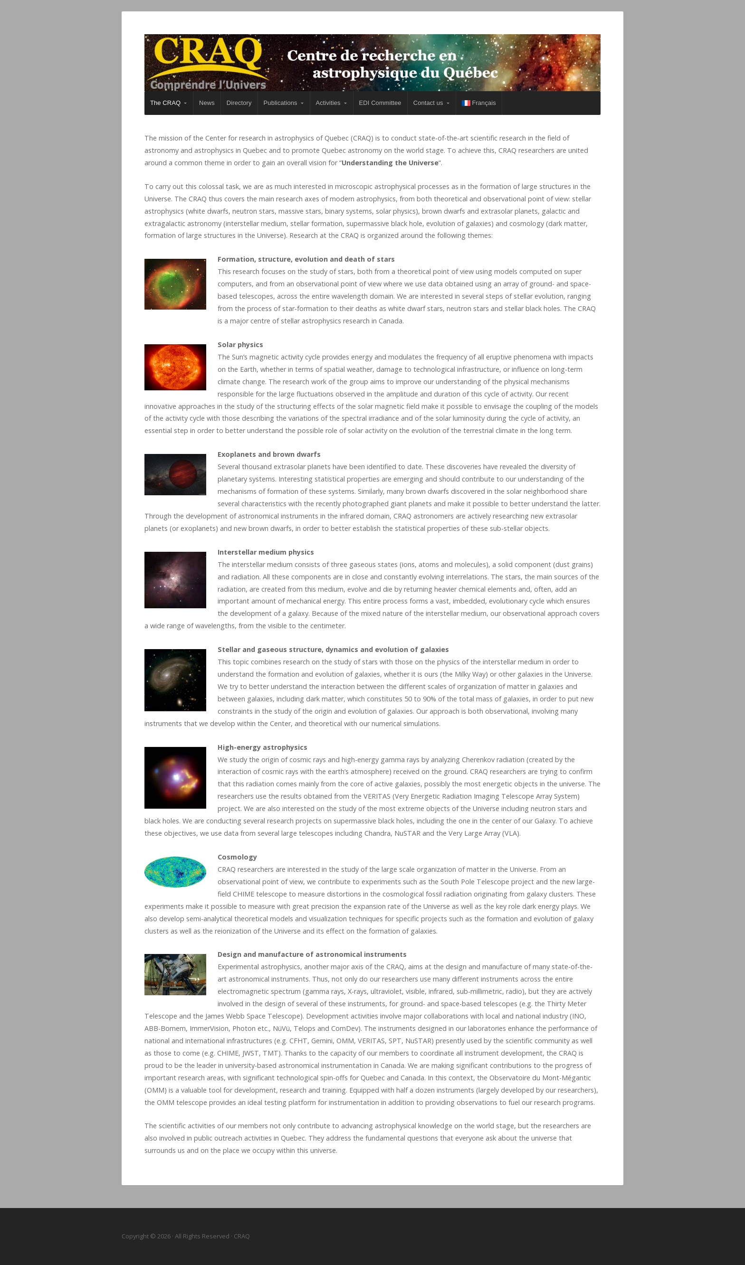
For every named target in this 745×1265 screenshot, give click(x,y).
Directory (239, 102)
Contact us (428, 102)
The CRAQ (165, 102)
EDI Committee (380, 102)
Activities (328, 102)
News (207, 102)
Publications (280, 102)
